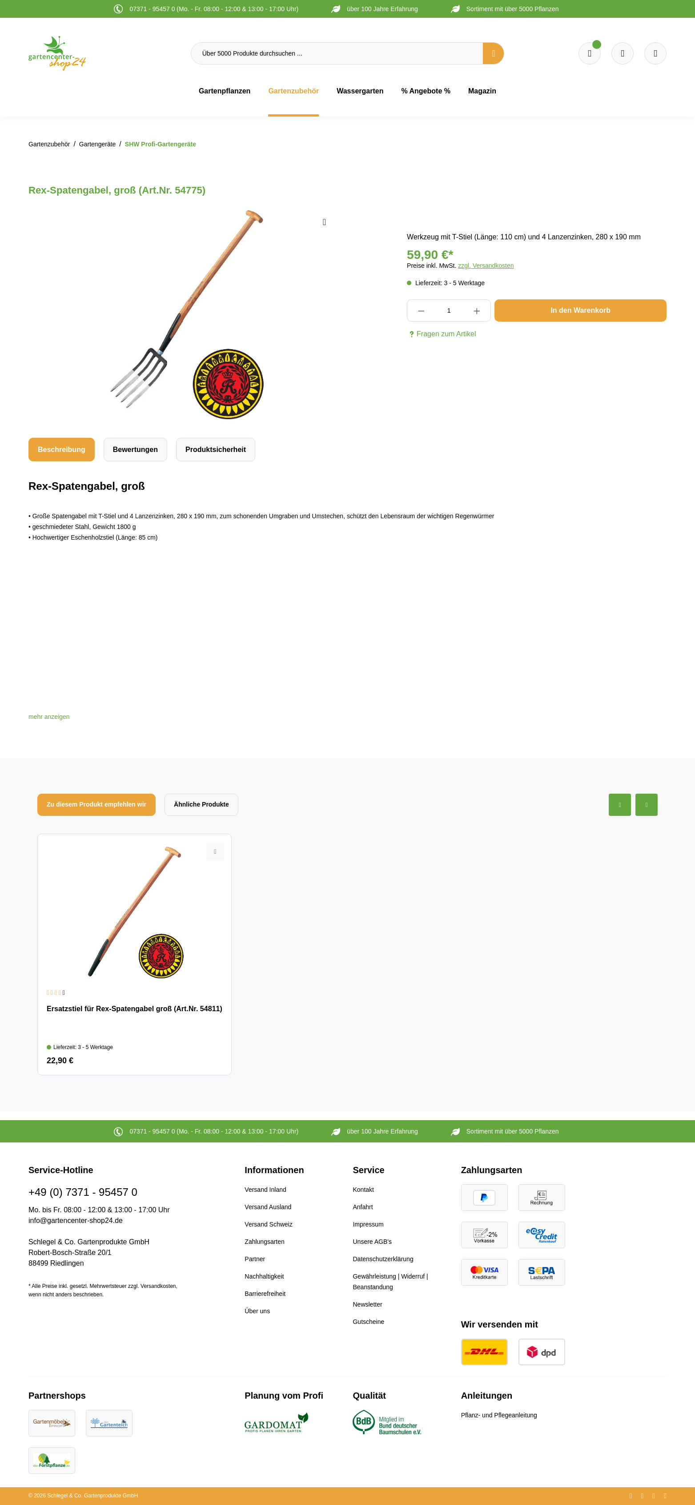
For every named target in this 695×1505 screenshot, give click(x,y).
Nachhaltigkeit (264, 1276)
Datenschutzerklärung (383, 1259)
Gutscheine (368, 1321)
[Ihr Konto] (655, 53)
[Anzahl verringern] (421, 310)
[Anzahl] (448, 310)
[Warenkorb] (622, 53)
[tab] (61, 449)
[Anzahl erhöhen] (477, 310)
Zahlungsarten (265, 1241)
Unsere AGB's (372, 1241)
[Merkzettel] (589, 53)
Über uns (257, 1311)
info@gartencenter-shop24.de (75, 1220)
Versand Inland (265, 1189)
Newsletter (367, 1304)
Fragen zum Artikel (441, 334)
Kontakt (363, 1189)
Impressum (368, 1224)
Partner (255, 1259)
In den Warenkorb (580, 310)
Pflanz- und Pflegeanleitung (499, 1415)
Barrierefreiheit (265, 1293)
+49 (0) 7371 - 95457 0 (82, 1192)
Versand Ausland (268, 1206)
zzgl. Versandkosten (486, 265)
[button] (49, 716)
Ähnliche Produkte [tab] (201, 804)
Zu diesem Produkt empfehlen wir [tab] (96, 804)
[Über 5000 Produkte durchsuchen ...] (337, 53)
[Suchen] (493, 53)
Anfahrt (363, 1206)
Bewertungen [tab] (135, 449)
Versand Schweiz (268, 1224)
